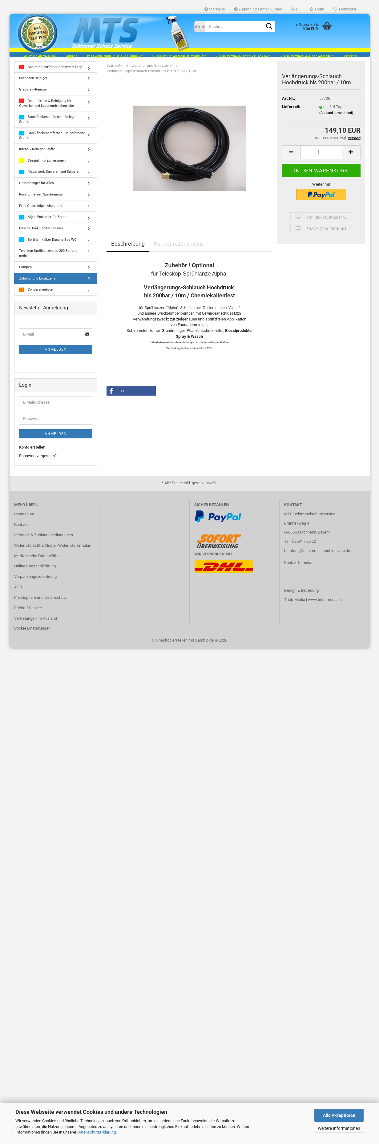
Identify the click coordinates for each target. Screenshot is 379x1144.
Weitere (350, 57)
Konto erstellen (32, 450)
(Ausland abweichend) (336, 116)
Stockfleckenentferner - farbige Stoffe (47, 122)
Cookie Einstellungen (32, 631)
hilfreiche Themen (40, 57)
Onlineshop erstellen (169, 643)
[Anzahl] (321, 156)
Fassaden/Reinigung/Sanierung (115, 57)
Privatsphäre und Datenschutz (40, 600)
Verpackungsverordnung (35, 580)
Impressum (24, 517)
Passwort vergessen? (38, 459)
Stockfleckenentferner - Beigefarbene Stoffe (52, 139)
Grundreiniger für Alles (36, 186)
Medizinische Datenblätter (37, 559)
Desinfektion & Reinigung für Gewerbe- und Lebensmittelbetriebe (46, 106)
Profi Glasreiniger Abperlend (40, 209)
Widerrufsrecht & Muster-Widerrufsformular (52, 548)
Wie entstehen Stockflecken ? (243, 57)
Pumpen (25, 270)
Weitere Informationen (339, 1128)
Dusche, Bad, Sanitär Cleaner (41, 232)
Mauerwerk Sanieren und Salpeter (49, 175)
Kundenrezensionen (178, 247)
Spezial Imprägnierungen (42, 164)
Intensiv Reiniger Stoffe (37, 153)
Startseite (214, 9)
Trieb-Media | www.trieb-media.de (313, 603)
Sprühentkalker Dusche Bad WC (47, 243)
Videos (72, 57)
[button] (296, 9)
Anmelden (56, 353)
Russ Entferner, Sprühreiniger (41, 198)
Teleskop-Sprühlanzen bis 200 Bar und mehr (48, 256)
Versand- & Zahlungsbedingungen (43, 538)
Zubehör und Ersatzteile (37, 282)
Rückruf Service (28, 611)
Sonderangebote (36, 293)
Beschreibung (128, 247)
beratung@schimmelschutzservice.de (317, 554)
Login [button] (317, 9)
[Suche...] (199, 26)
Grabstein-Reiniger (33, 93)
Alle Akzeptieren (339, 1115)
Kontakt (21, 528)
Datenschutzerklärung (96, 1132)
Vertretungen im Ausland (35, 621)
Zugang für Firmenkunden (258, 9)
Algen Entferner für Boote (43, 220)
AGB (18, 590)
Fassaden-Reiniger (33, 82)
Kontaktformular (298, 566)
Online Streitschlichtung (35, 569)
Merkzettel (344, 9)
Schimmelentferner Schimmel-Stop (50, 70)
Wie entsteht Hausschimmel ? (306, 57)
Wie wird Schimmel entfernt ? (179, 57)
